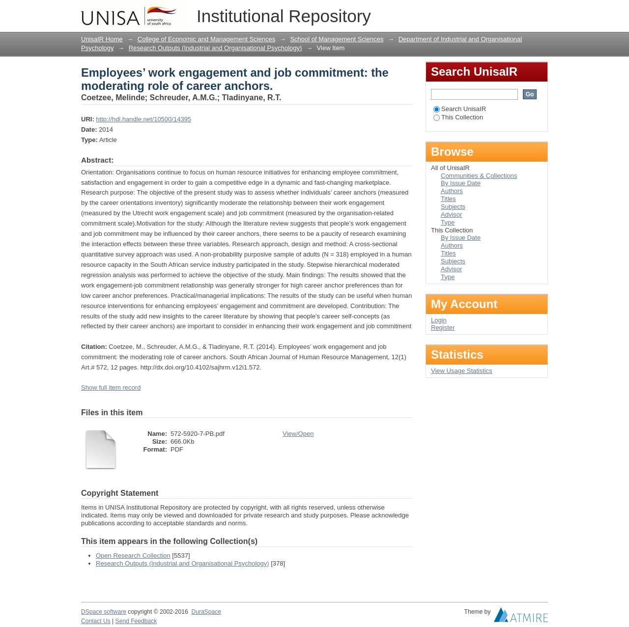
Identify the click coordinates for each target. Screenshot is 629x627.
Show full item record (111, 387)
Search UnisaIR (459, 109)
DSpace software (103, 611)
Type (448, 222)
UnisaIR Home (102, 39)
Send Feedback (136, 621)
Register (443, 327)
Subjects (453, 206)
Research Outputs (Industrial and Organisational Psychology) (215, 48)
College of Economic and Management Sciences (206, 39)
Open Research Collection (133, 555)
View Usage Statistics (461, 370)
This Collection (458, 117)
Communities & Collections (479, 175)
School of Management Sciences (336, 39)
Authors (452, 191)
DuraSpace (206, 611)
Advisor (451, 214)
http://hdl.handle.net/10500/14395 (143, 119)
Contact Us (96, 621)
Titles (448, 198)
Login (540, 12)
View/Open (298, 433)
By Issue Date (461, 183)
